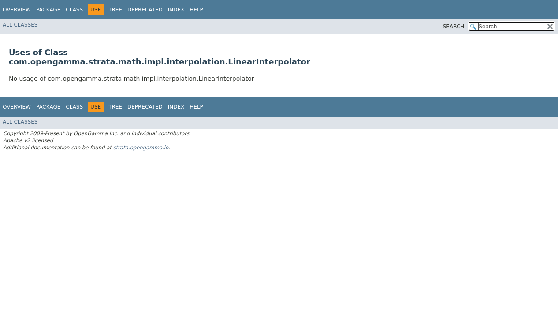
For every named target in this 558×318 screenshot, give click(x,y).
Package (48, 10)
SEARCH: (454, 26)
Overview (17, 10)
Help (196, 10)
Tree (115, 10)
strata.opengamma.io (140, 147)
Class (74, 10)
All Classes (20, 25)
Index (176, 10)
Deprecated (145, 10)
